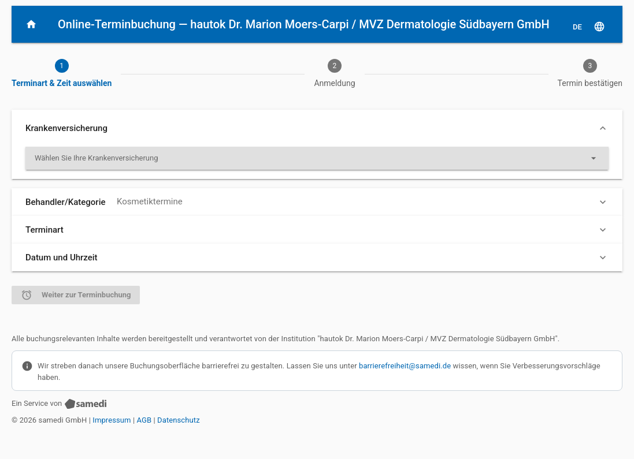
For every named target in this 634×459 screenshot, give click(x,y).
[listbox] (317, 158)
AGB (144, 420)
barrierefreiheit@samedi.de (405, 365)
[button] (317, 128)
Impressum (111, 420)
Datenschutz (178, 420)
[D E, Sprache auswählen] (588, 26)
